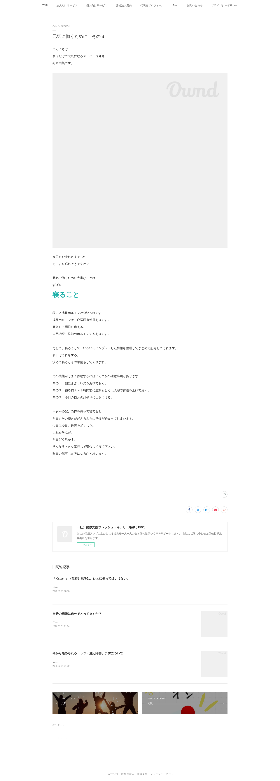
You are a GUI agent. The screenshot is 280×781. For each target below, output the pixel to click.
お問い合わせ (195, 5)
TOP (45, 5)
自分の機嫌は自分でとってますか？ (77, 614)
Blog (175, 5)
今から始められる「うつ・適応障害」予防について (87, 653)
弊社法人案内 (124, 5)
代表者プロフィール (152, 5)
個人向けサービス (96, 5)
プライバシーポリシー (224, 5)
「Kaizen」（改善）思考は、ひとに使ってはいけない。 (91, 578)
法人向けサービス (66, 5)
